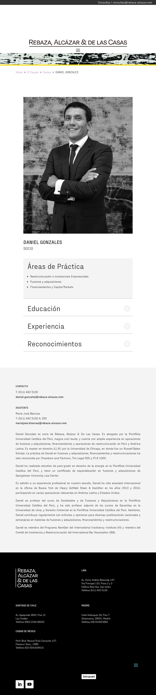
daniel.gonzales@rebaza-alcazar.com (39, 397)
